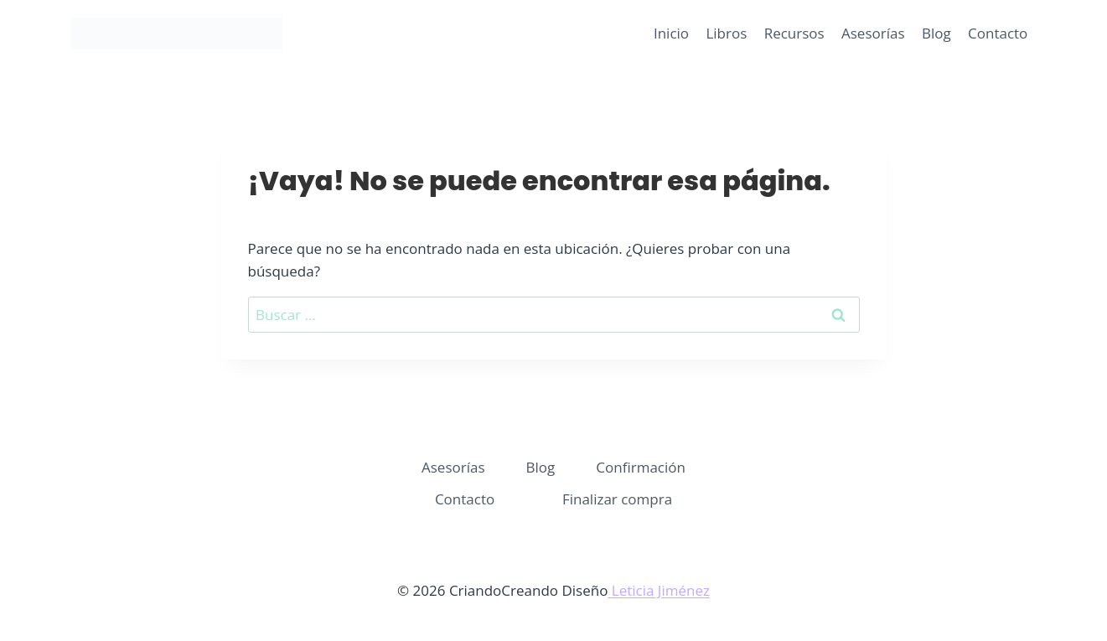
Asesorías (873, 33)
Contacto (997, 33)
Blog (936, 33)
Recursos (794, 33)
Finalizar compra (617, 499)
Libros (726, 33)
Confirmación (640, 467)
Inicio (671, 33)
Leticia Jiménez (659, 590)
